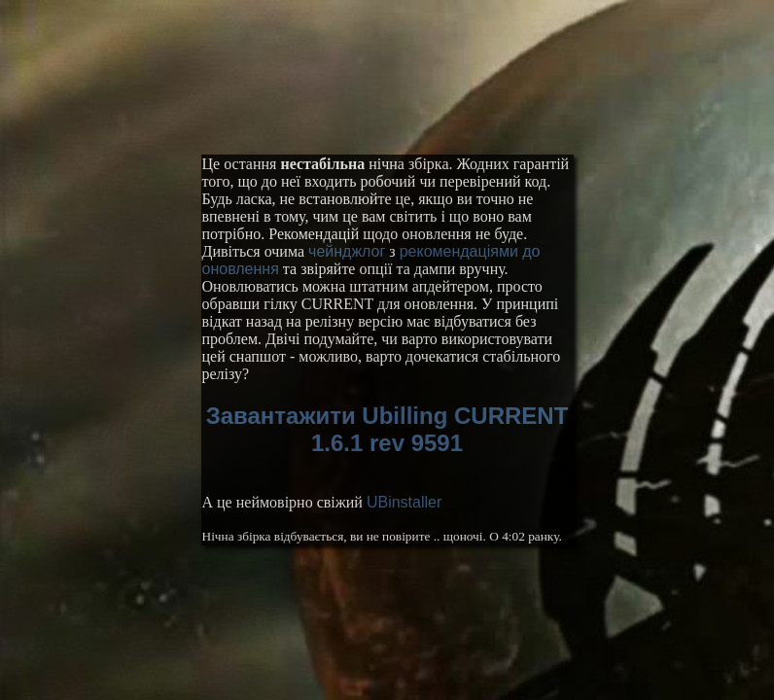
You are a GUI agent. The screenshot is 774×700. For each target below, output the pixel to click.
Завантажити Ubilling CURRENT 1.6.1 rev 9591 (387, 429)
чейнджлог (346, 251)
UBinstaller (404, 502)
